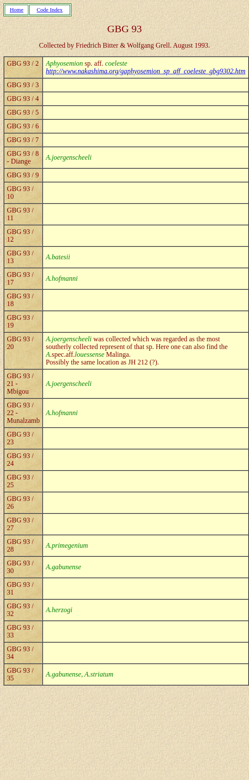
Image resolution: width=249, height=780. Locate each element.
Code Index (49, 9)
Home (17, 9)
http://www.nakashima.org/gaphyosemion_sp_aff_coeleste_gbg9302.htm (145, 71)
